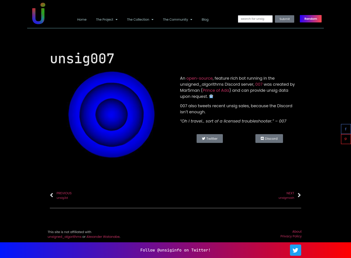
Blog (205, 19)
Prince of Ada (216, 90)
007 (259, 84)
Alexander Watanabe (103, 236)
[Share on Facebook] (346, 129)
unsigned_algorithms (64, 236)
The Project (107, 19)
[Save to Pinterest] (346, 139)
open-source (199, 78)
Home (82, 19)
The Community (177, 19)
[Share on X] (346, 119)
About (297, 231)
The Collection (140, 19)
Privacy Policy (291, 236)
